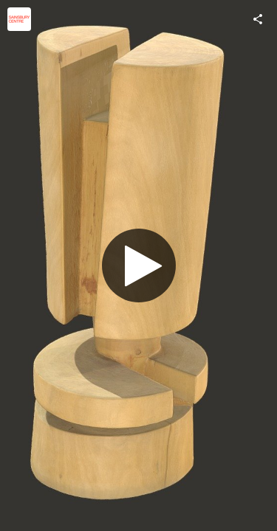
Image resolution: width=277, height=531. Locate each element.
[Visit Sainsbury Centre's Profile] (19, 19)
